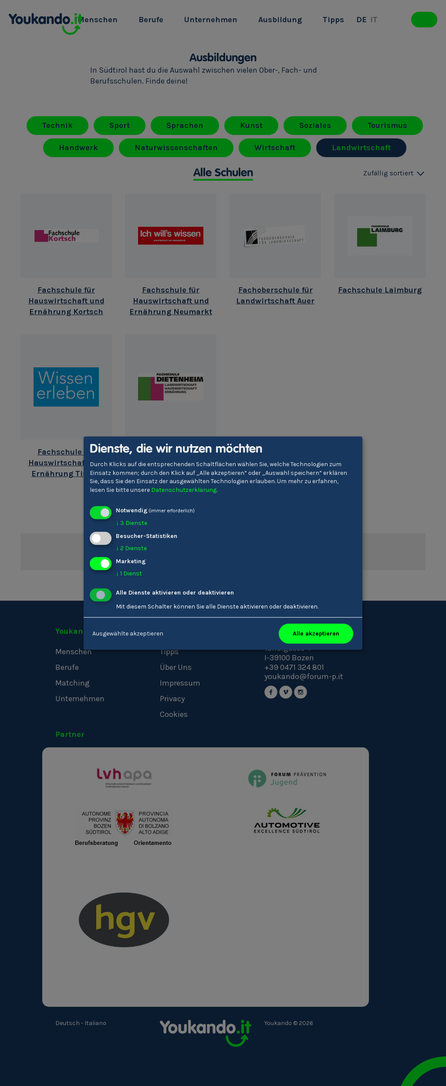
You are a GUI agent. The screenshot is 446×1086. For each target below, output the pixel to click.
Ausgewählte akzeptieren (127, 633)
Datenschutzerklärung (183, 490)
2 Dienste (131, 548)
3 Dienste (131, 523)
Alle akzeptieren (316, 633)
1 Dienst (129, 573)
